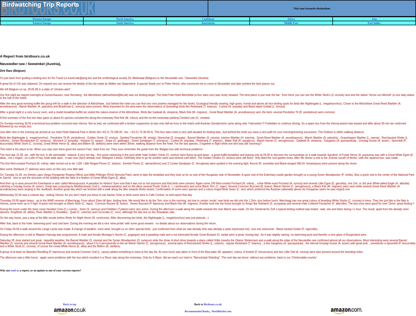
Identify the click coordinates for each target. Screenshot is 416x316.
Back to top (69, 304)
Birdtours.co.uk (213, 304)
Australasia (208, 22)
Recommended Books (197, 311)
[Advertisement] (208, 42)
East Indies (374, 22)
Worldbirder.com (221, 311)
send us (14, 270)
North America (125, 18)
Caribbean (208, 18)
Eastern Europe (42, 22)
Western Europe (42, 18)
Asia (374, 18)
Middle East (291, 22)
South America (125, 22)
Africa (291, 18)
